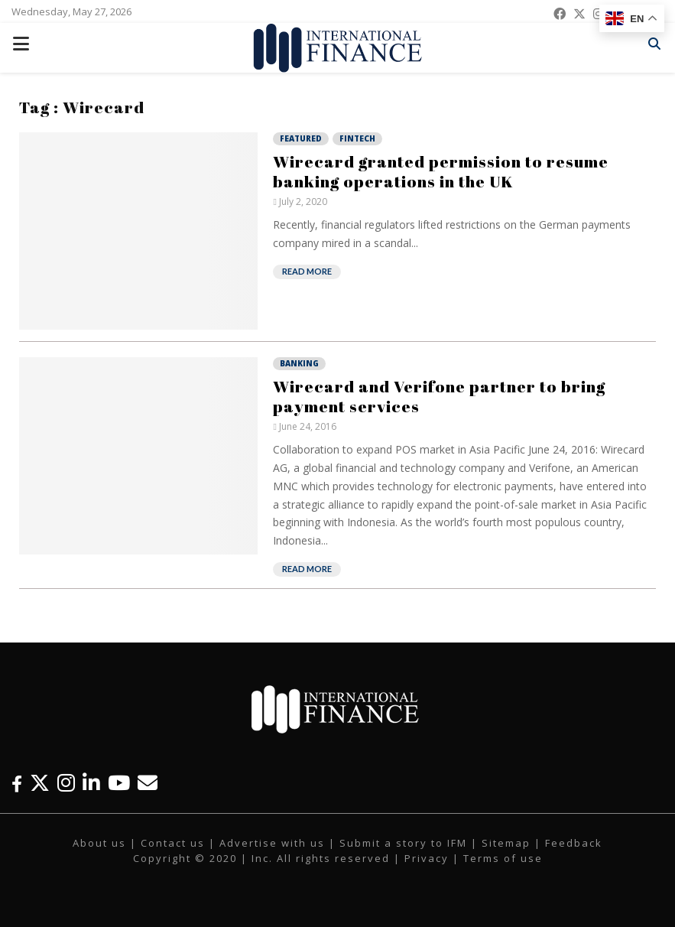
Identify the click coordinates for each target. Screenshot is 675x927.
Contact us (173, 843)
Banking (299, 363)
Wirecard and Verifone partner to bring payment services (439, 396)
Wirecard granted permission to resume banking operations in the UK (440, 171)
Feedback (573, 843)
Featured (301, 138)
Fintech (357, 138)
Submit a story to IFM (403, 843)
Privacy (426, 858)
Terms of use (503, 858)
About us (99, 843)
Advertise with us (272, 843)
